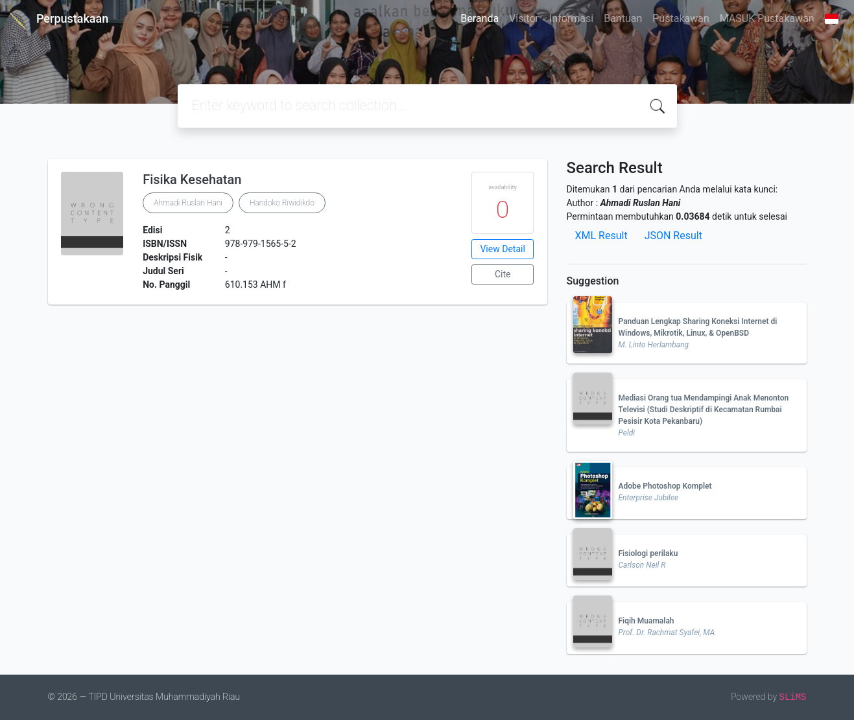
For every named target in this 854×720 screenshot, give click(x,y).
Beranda (479, 18)
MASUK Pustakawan (767, 18)
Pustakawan (680, 18)
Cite (503, 274)
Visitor (524, 18)
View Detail (502, 249)
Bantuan (623, 18)
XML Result (601, 235)
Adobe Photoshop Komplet (665, 486)
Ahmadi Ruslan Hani (188, 202)
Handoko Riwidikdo (282, 202)
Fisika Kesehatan (192, 179)
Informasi (571, 18)
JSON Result (673, 235)
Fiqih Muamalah (646, 620)
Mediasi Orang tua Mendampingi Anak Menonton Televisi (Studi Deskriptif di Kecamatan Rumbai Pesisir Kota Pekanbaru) (704, 409)
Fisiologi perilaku (648, 553)
